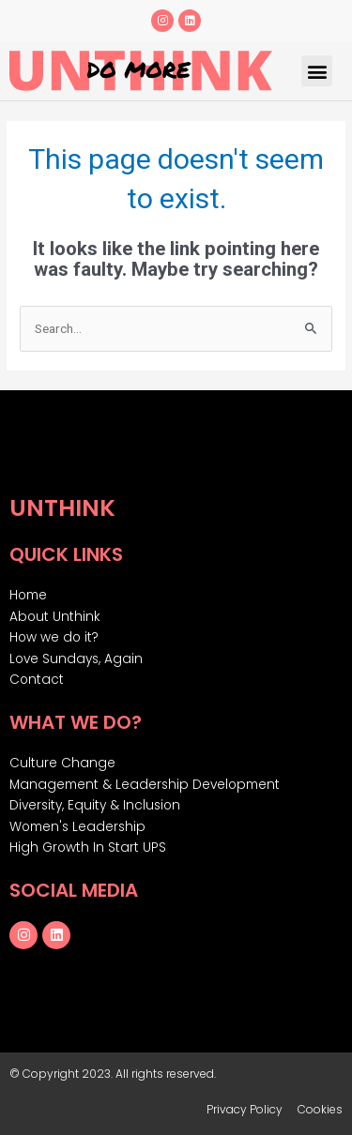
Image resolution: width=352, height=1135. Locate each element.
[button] (316, 70)
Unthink (62, 508)
